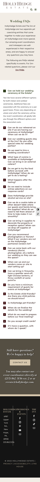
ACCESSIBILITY (22, 464)
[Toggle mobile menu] (36, 9)
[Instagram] (20, 422)
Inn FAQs (19, 70)
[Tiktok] (34, 424)
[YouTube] (20, 430)
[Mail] (20, 434)
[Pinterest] (20, 426)
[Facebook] (20, 418)
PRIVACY (8, 464)
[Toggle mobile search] (31, 9)
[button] (20, 91)
